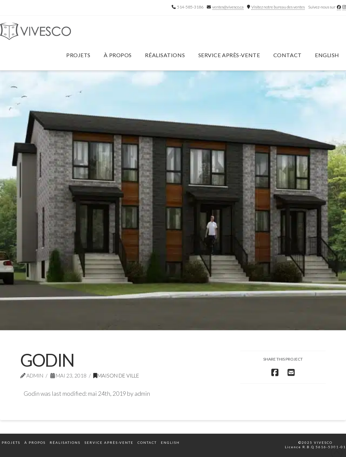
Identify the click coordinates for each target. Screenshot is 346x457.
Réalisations (65, 442)
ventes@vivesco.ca (228, 6)
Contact (147, 442)
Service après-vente (108, 442)
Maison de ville (116, 375)
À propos (35, 442)
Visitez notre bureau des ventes (278, 6)
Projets (11, 442)
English (327, 55)
